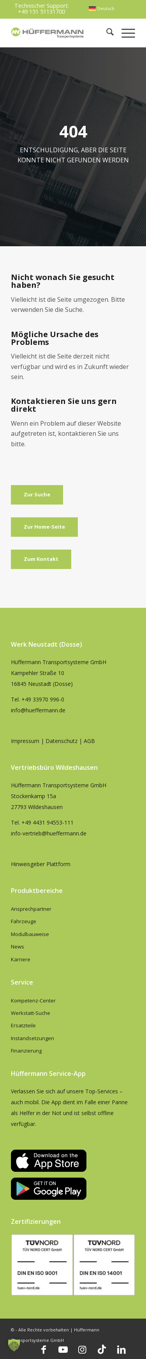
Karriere (20, 959)
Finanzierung (26, 1050)
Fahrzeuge (23, 921)
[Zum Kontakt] (41, 559)
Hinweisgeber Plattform (40, 864)
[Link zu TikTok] (102, 1349)
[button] (14, 1345)
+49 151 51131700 (41, 11)
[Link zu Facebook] (43, 1349)
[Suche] (106, 32)
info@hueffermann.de (38, 710)
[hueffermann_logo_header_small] (48, 32)
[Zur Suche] (37, 495)
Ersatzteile (23, 1025)
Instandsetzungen (32, 1038)
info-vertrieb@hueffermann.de (48, 833)
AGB (89, 741)
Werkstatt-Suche (30, 1012)
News (17, 946)
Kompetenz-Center (33, 1000)
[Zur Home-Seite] (44, 527)
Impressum (25, 741)
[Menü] (124, 32)
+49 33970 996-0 (42, 699)
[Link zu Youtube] (63, 1349)
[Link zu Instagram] (82, 1349)
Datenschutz (61, 741)
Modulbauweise (30, 934)
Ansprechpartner (31, 908)
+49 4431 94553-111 (47, 822)
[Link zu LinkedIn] (121, 1349)
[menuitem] (101, 8)
